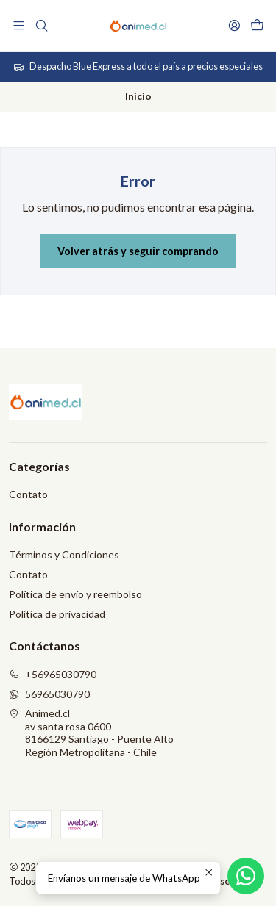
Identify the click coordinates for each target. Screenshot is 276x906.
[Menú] (19, 25)
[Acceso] (234, 25)
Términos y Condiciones (64, 554)
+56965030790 (52, 674)
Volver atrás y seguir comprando (138, 251)
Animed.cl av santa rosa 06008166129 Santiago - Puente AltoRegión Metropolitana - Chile (91, 732)
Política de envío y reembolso (75, 594)
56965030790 (49, 694)
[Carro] (257, 25)
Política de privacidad (57, 614)
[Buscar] (41, 25)
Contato (28, 494)
